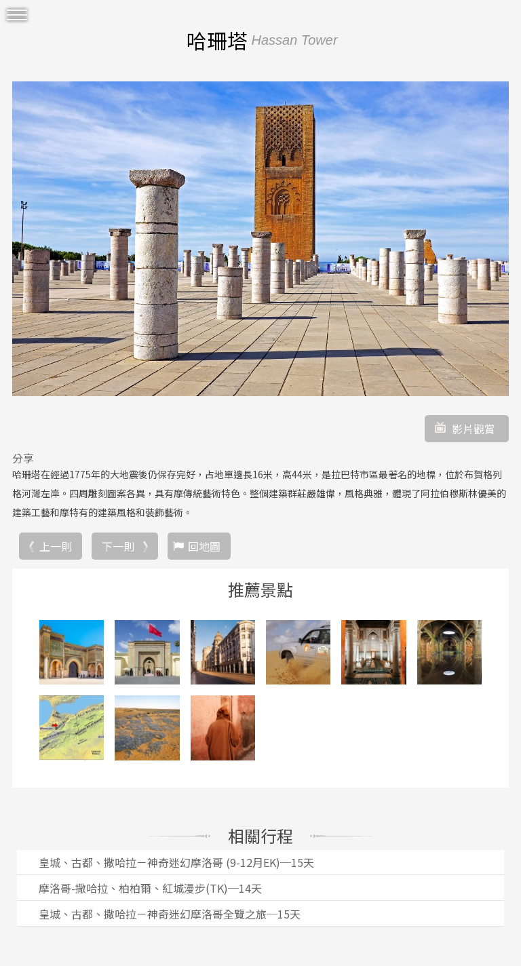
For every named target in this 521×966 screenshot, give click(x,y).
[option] (260, 238)
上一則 (55, 546)
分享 (23, 458)
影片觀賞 (473, 429)
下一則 (118, 546)
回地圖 (204, 546)
